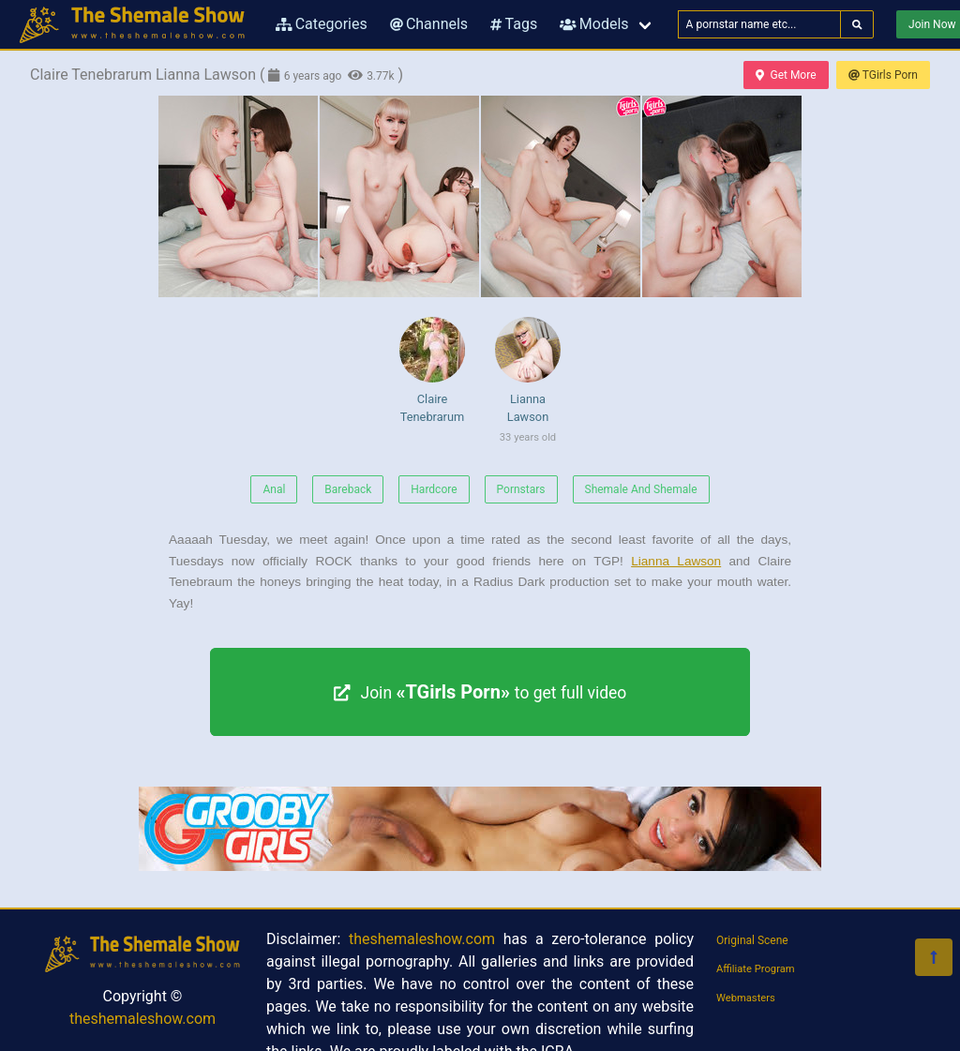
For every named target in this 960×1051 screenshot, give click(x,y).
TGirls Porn (883, 75)
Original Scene (752, 940)
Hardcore (434, 489)
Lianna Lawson (528, 383)
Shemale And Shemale (641, 489)
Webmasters (745, 998)
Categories (322, 24)
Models (594, 24)
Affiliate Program (755, 969)
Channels (429, 24)
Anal (273, 489)
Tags (513, 24)
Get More (786, 75)
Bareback (347, 489)
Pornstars (521, 489)
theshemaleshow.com (142, 1019)
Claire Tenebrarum (432, 370)
